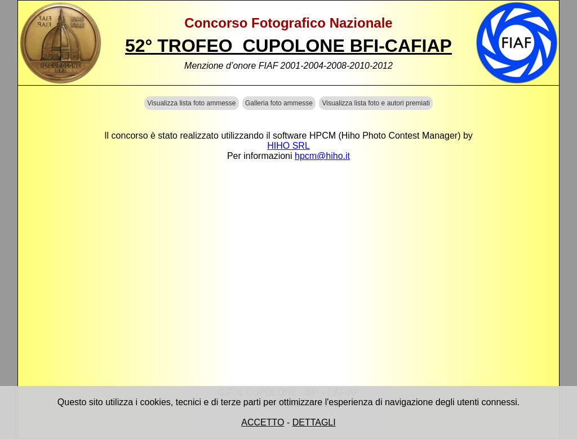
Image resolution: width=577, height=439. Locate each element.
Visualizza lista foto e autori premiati (375, 103)
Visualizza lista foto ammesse (191, 103)
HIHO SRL (288, 145)
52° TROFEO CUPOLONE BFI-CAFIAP (288, 46)
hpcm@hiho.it (322, 156)
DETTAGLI (314, 422)
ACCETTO (262, 422)
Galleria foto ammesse (279, 103)
